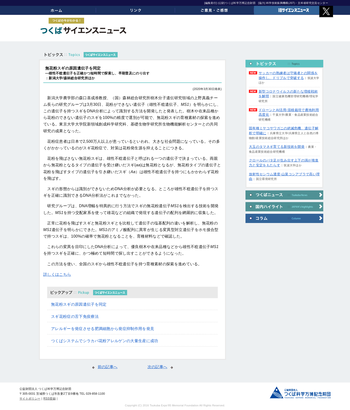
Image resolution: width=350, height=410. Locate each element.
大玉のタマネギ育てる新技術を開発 (277, 147)
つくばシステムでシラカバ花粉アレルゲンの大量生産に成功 (104, 341)
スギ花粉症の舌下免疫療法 (75, 316)
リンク (135, 10)
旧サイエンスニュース (293, 10)
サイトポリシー (29, 398)
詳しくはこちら (57, 274)
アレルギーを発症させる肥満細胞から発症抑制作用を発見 (102, 329)
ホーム (56, 10)
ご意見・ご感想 (214, 10)
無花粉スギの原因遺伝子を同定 (78, 304)
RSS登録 (50, 398)
